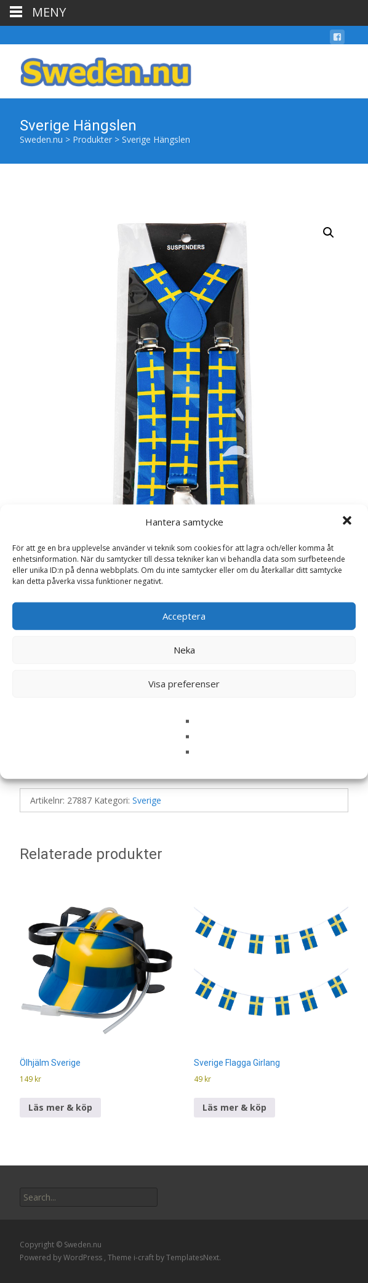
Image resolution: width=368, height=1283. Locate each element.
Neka (184, 650)
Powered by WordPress (62, 1257)
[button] (348, 521)
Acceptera (184, 616)
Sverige (146, 800)
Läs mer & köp (60, 1107)
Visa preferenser (184, 683)
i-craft (145, 1257)
